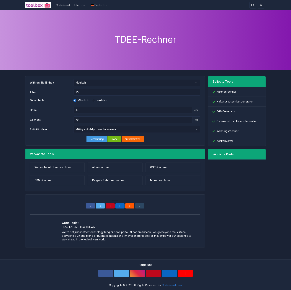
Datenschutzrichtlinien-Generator (237, 121)
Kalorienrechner (226, 91)
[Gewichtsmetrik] (133, 119)
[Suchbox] (252, 5)
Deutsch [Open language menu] (97, 5)
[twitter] (121, 273)
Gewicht (35, 119)
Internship (80, 5)
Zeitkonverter (225, 140)
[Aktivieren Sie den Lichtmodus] (261, 5)
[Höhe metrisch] (132, 110)
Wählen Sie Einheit (42, 82)
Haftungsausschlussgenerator (235, 101)
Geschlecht (37, 100)
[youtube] (185, 273)
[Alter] (136, 92)
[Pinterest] (110, 205)
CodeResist (63, 5)
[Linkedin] (120, 205)
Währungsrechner (227, 131)
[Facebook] (90, 205)
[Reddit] (129, 205)
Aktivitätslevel (39, 129)
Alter (33, 92)
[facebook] (105, 273)
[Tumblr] (139, 205)
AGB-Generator (226, 111)
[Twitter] (100, 205)
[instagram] (137, 273)
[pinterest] (153, 273)
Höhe (33, 110)
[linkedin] (169, 273)
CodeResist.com (172, 285)
